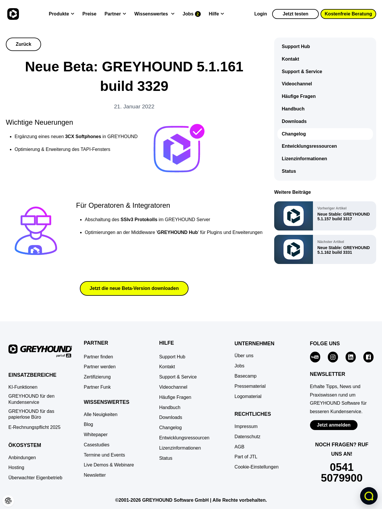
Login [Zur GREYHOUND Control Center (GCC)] (260, 13)
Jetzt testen (295, 13)
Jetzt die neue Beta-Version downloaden (134, 288)
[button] (8, 501)
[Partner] (115, 14)
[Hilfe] (216, 14)
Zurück (23, 44)
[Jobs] (192, 14)
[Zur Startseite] (12, 14)
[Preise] (89, 14)
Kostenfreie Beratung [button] (348, 13)
